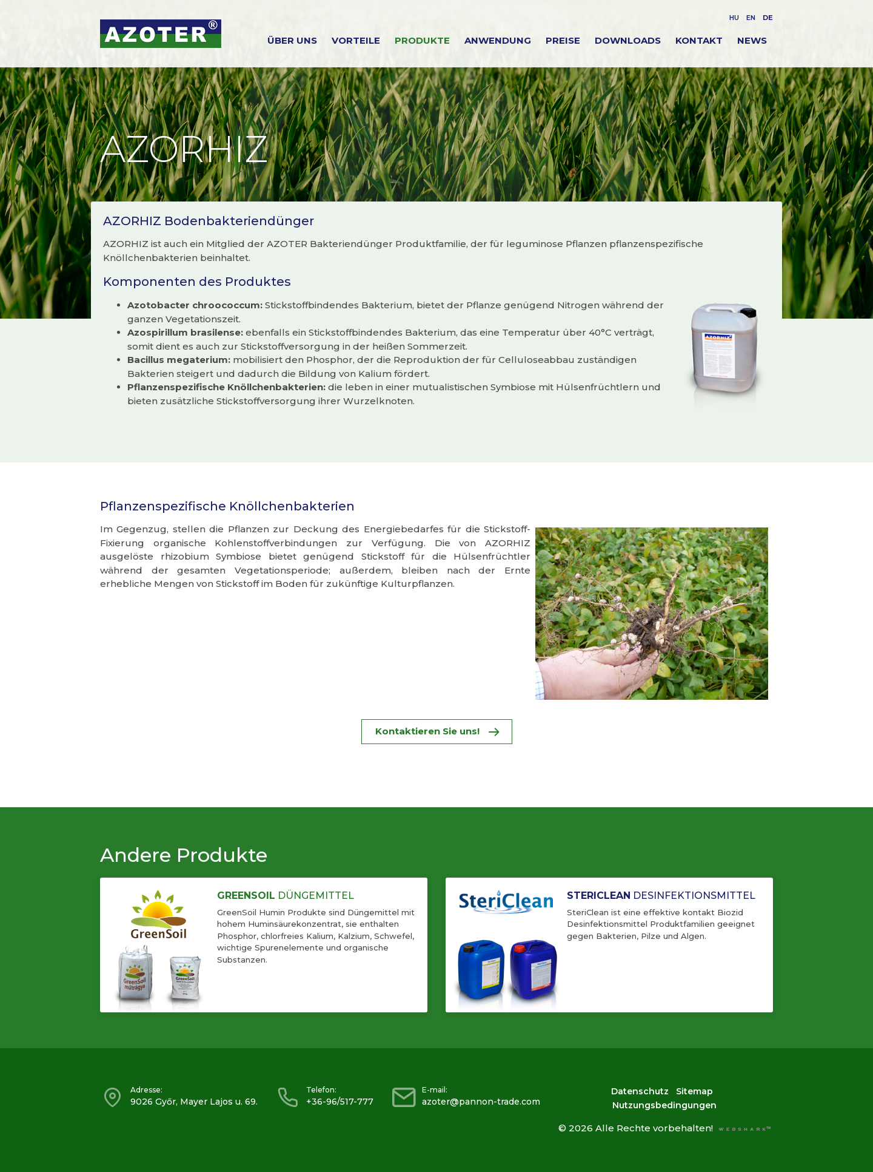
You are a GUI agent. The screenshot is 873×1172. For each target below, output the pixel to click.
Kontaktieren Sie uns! (437, 731)
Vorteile (356, 40)
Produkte (422, 40)
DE (768, 17)
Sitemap (694, 1091)
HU (734, 17)
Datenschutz (640, 1091)
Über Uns (292, 40)
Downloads (628, 40)
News (752, 40)
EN (750, 17)
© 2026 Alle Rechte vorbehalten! (635, 1128)
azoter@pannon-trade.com (481, 1101)
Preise (563, 40)
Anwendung (497, 40)
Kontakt (699, 40)
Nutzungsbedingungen (664, 1105)
